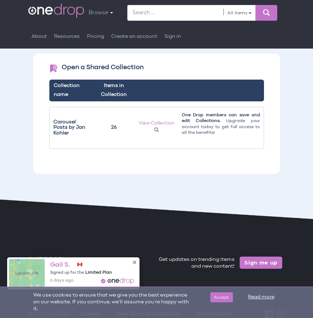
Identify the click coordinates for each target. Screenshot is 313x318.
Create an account (134, 36)
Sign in (173, 36)
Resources (67, 36)
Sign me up (261, 262)
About (39, 36)
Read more (261, 297)
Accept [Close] (221, 297)
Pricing (95, 36)
